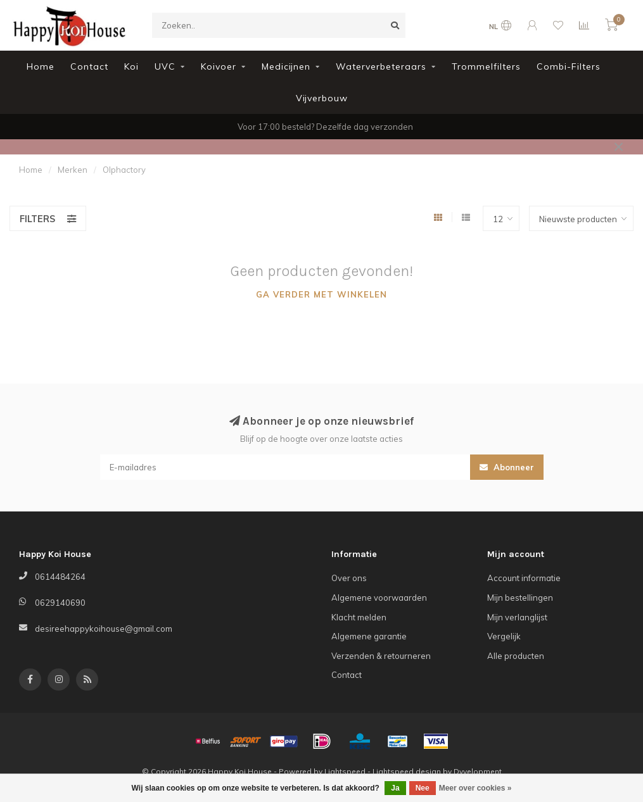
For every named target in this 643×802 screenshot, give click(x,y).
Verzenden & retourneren (381, 656)
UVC (165, 66)
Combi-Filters (569, 66)
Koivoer (218, 66)
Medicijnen (286, 66)
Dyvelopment (478, 771)
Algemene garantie (369, 636)
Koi (131, 66)
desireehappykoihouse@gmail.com (103, 628)
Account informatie (524, 578)
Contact (89, 66)
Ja (395, 788)
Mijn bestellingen (520, 597)
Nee (423, 788)
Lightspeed (345, 771)
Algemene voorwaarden (379, 597)
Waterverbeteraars (381, 66)
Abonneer (507, 467)
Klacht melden (358, 617)
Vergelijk (504, 636)
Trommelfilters (486, 66)
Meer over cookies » (475, 788)
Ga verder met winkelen (321, 294)
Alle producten (515, 656)
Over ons (349, 578)
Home (40, 66)
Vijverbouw (322, 98)
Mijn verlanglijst (517, 617)
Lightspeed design (406, 771)
